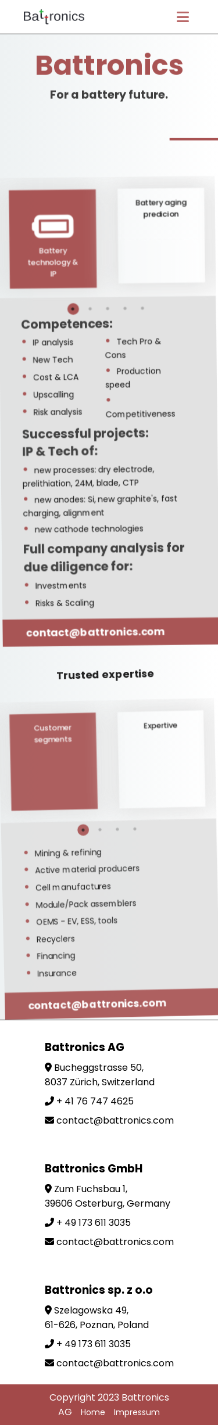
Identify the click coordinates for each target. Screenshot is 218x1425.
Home (93, 1412)
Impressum (137, 1412)
